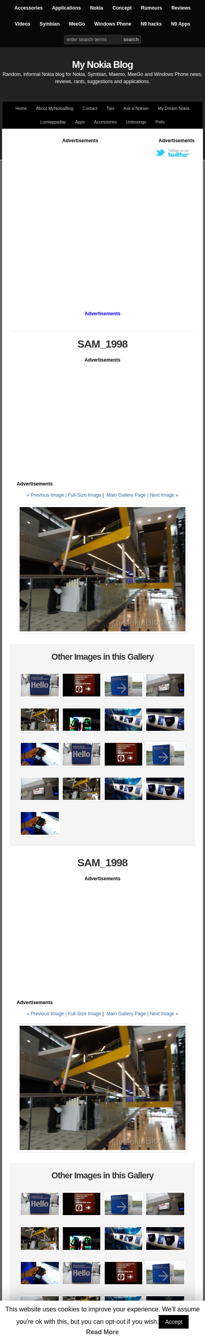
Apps (80, 121)
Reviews (181, 8)
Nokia (96, 8)
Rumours (151, 8)
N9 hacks (151, 24)
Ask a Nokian (136, 108)
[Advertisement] (75, 219)
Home (21, 108)
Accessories (28, 8)
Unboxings (136, 121)
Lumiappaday (53, 121)
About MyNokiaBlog (55, 108)
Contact (90, 108)
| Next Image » (162, 495)
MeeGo (77, 24)
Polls (160, 121)
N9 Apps (180, 24)
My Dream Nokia (173, 108)
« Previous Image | (47, 495)
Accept (173, 1322)
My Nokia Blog (102, 64)
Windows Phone (112, 24)
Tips (110, 108)
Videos (22, 24)
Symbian (50, 24)
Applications (66, 8)
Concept (122, 8)
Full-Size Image (84, 495)
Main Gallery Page (126, 495)
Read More (102, 1332)
